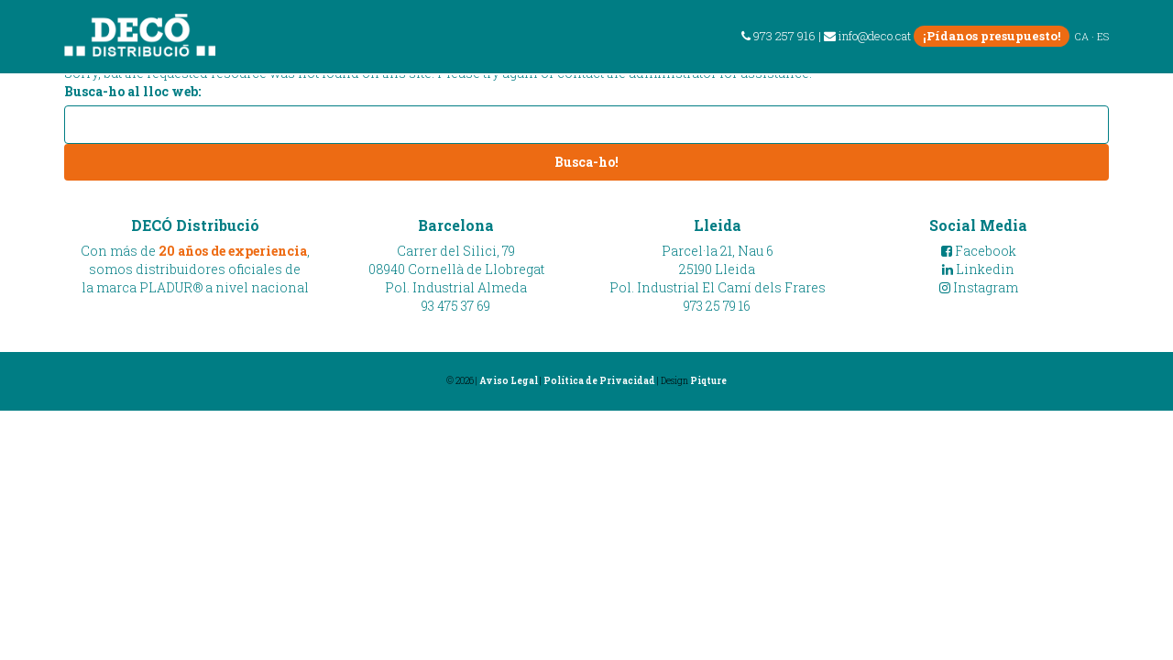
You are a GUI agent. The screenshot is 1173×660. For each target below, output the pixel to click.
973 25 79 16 (717, 305)
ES (1103, 36)
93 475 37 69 (456, 305)
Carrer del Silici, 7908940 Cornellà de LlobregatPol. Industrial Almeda (456, 269)
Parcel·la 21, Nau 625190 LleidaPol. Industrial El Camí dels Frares (717, 269)
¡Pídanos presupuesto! (991, 36)
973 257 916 (778, 36)
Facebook (978, 250)
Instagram (978, 287)
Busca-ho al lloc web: (132, 91)
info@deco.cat (867, 36)
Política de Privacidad (599, 381)
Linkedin (978, 269)
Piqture (708, 381)
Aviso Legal (508, 381)
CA (1082, 36)
